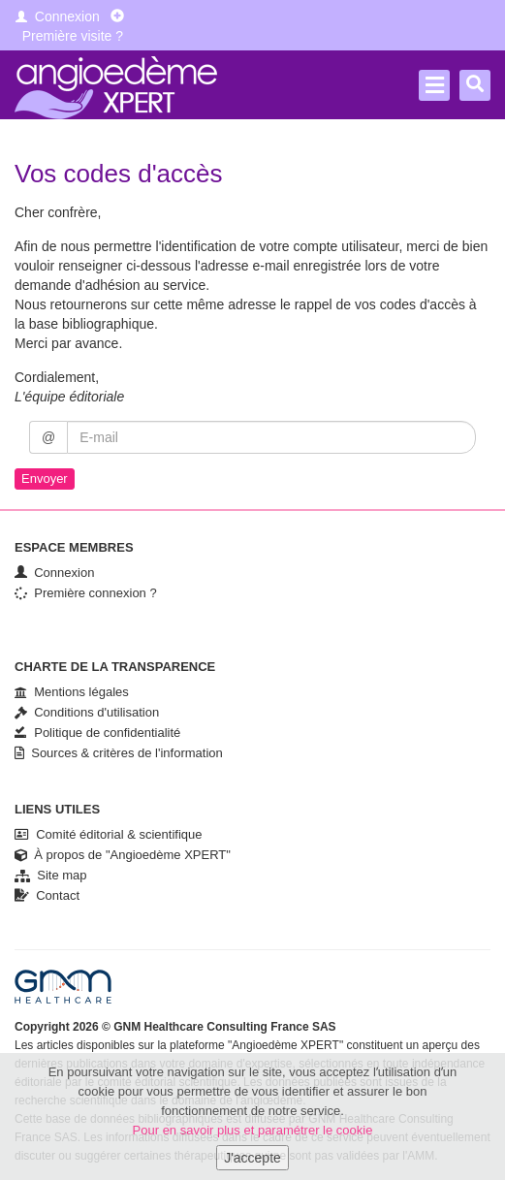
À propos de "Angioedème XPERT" (123, 854)
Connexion (58, 16)
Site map (51, 875)
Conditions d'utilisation (87, 712)
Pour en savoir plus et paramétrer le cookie (253, 1130)
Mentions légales (72, 692)
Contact (47, 895)
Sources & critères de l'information (119, 753)
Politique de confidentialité (97, 732)
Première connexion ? (86, 593)
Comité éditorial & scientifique (108, 834)
